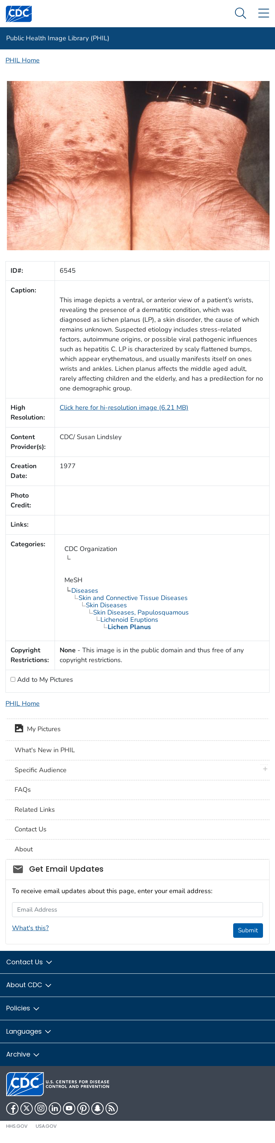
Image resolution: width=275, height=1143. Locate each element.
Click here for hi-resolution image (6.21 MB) (124, 407)
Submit (248, 930)
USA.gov (46, 1126)
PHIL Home (22, 60)
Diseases (84, 590)
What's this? (30, 928)
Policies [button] (23, 1008)
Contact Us (31, 829)
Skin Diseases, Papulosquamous (141, 612)
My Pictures (38, 729)
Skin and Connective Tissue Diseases (133, 597)
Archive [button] (23, 1054)
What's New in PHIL (45, 750)
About (24, 849)
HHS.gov (17, 1126)
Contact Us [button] (29, 961)
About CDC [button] (29, 984)
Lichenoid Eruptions (129, 619)
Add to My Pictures (44, 679)
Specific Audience (41, 770)
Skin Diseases (106, 605)
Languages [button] (29, 1031)
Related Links (35, 809)
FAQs (23, 789)
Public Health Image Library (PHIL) (57, 38)
